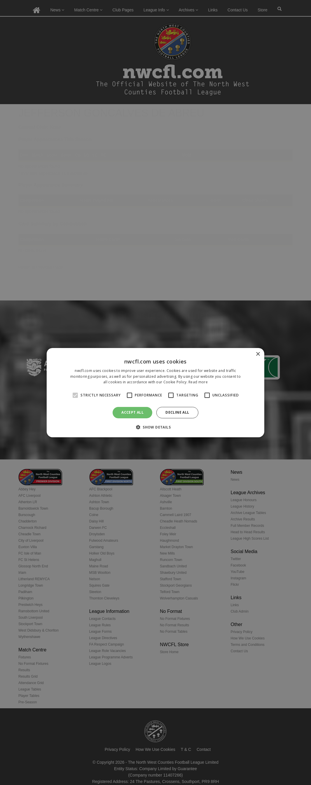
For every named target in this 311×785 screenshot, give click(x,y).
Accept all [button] (132, 412)
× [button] (258, 354)
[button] (155, 427)
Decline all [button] (177, 412)
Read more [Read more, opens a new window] (198, 382)
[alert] (155, 392)
